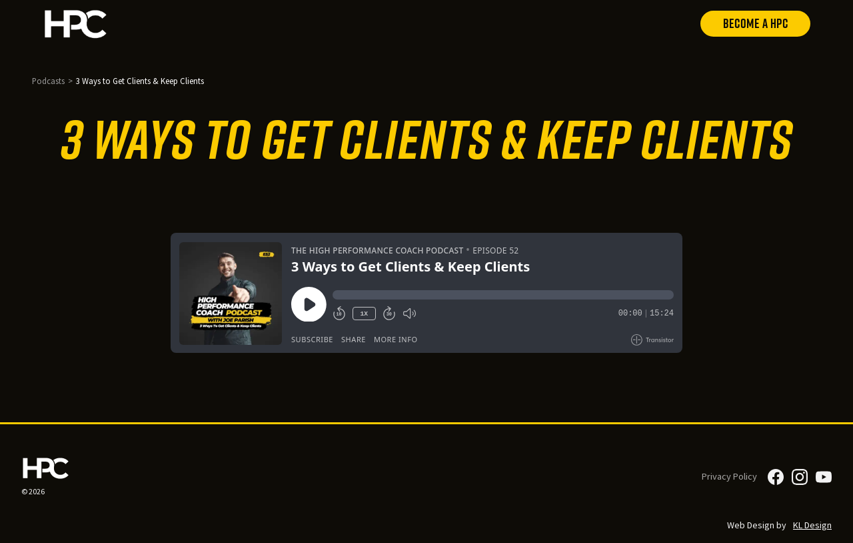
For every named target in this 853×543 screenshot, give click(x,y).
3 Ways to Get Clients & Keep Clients (140, 80)
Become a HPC (755, 23)
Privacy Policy (729, 476)
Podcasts (48, 80)
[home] (105, 23)
